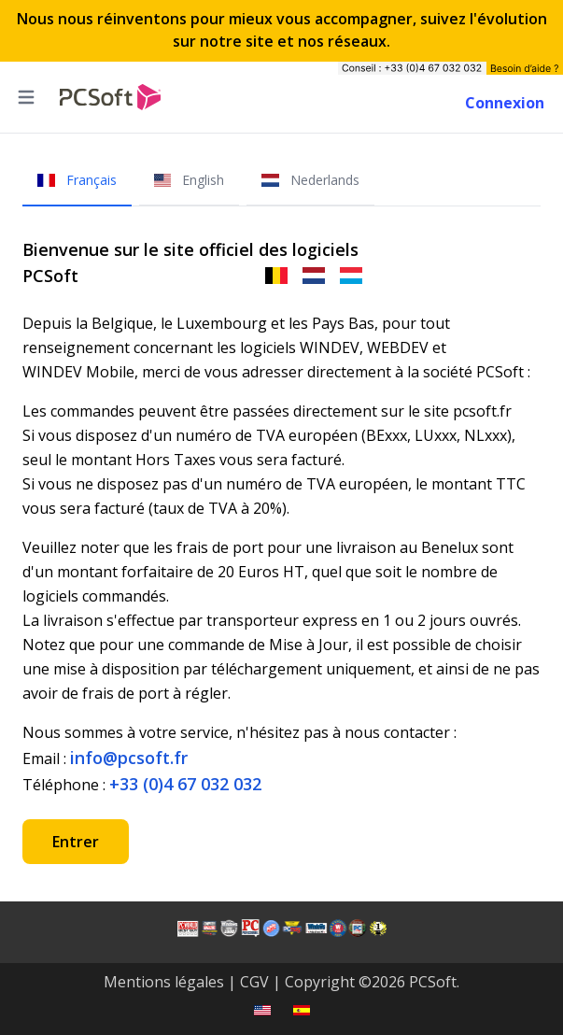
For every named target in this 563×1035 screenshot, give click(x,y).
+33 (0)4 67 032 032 (185, 784)
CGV (254, 981)
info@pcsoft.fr (129, 757)
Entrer (75, 841)
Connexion (504, 102)
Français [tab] (77, 180)
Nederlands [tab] (310, 180)
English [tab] (189, 180)
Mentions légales (164, 981)
